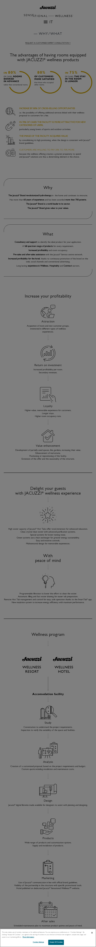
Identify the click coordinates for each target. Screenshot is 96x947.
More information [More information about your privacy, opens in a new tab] (28, 938)
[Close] (92, 934)
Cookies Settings (38, 943)
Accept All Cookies (56, 943)
